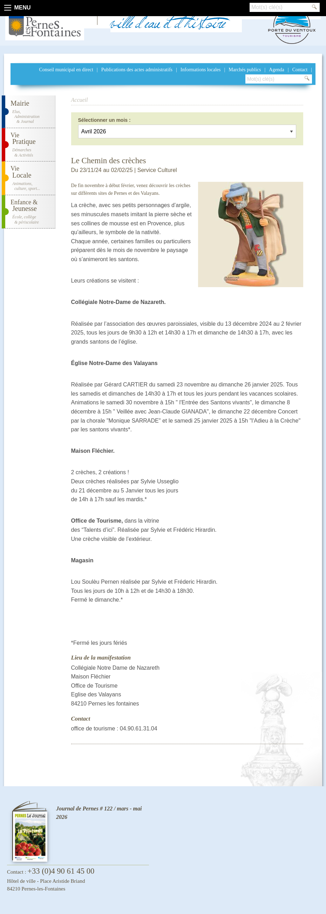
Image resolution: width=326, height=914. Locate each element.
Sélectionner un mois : (104, 120)
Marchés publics (245, 69)
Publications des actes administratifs (136, 69)
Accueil (79, 100)
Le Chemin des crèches (108, 160)
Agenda (276, 69)
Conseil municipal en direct (66, 69)
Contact (300, 69)
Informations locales (201, 69)
